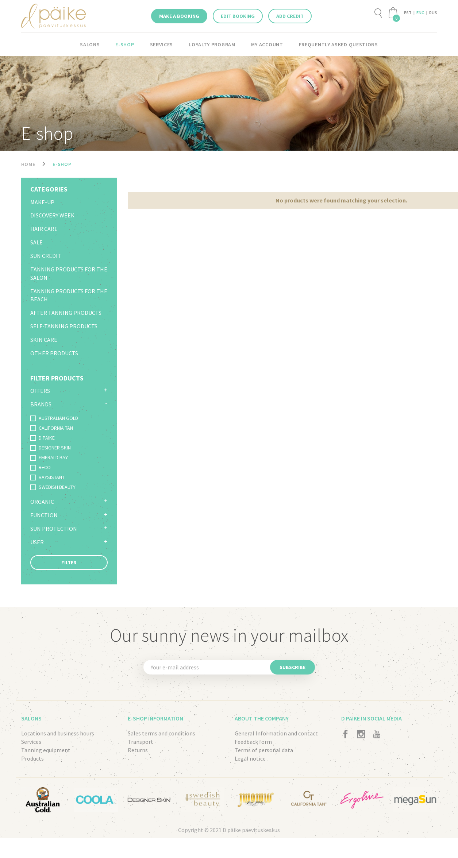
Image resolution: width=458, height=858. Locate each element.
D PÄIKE (42, 437)
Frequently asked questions (338, 44)
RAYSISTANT (47, 477)
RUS (433, 12)
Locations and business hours (57, 733)
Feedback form (253, 741)
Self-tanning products (63, 326)
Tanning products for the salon (68, 273)
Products (32, 758)
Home (28, 164)
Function (44, 515)
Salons (90, 44)
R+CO (40, 467)
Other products (54, 353)
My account (267, 44)
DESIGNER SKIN (50, 447)
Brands (40, 404)
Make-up (42, 202)
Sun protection (53, 528)
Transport (140, 741)
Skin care (43, 339)
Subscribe (292, 667)
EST (408, 12)
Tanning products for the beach (68, 295)
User (37, 542)
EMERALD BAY (49, 457)
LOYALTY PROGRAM (212, 44)
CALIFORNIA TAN (51, 428)
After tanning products (65, 312)
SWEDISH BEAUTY (53, 487)
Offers (40, 390)
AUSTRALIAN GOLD (54, 418)
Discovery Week (52, 215)
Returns (138, 750)
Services (161, 44)
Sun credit (45, 255)
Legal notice (250, 758)
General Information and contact (276, 733)
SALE (36, 242)
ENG (420, 12)
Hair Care (44, 228)
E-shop (124, 44)
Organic (42, 501)
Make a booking (179, 16)
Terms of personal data (264, 750)
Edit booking (238, 16)
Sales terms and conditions (161, 733)
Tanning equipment (45, 750)
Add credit (290, 16)
